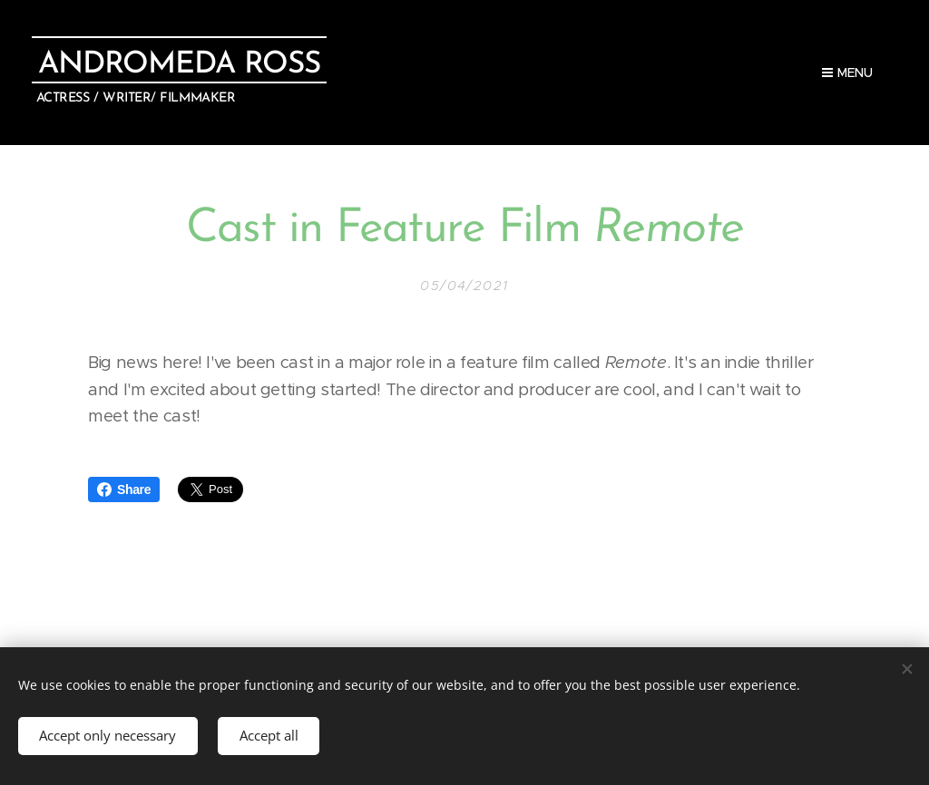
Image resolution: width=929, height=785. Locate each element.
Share (124, 489)
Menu (847, 72)
